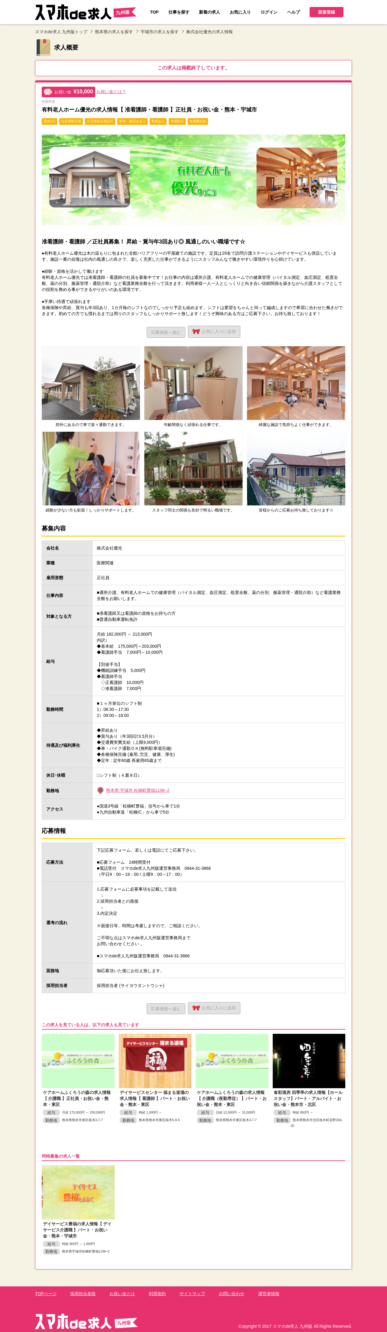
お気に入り (215, 331)
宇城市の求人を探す (160, 31)
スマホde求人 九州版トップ (61, 31)
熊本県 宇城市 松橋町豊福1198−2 (137, 789)
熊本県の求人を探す (114, 31)
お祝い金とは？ (111, 91)
